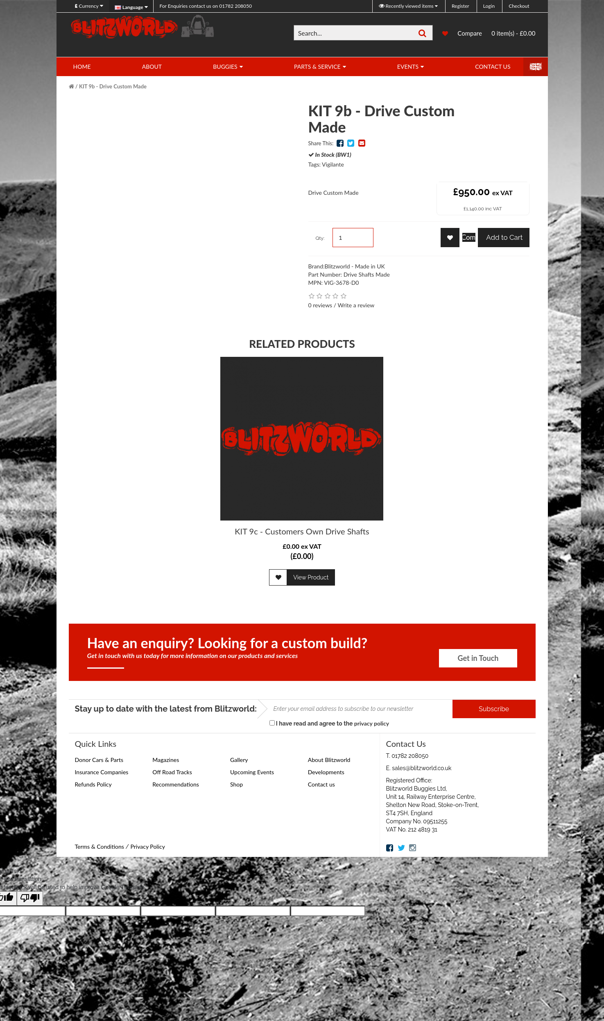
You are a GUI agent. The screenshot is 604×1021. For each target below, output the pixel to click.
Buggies (225, 66)
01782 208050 (206, 6)
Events (408, 66)
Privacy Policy (147, 846)
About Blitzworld (329, 759)
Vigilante (333, 164)
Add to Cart (503, 237)
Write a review (355, 305)
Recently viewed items (407, 6)
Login (489, 6)
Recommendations (175, 784)
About (152, 66)
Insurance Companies (102, 772)
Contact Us (492, 66)
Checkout (519, 6)
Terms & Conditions (99, 846)
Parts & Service (317, 66)
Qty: (320, 238)
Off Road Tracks (172, 772)
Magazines (165, 759)
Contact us (321, 784)
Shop (236, 784)
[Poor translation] (30, 898)
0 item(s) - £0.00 (513, 33)
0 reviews (320, 305)
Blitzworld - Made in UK (355, 266)
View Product (310, 577)
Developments (326, 772)
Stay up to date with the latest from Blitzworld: (166, 709)
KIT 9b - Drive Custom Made (113, 86)
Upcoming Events (252, 772)
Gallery (239, 759)
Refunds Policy (93, 784)
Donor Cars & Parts (99, 759)
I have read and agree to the (329, 723)
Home (82, 66)
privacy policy (371, 723)
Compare (469, 34)
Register (460, 6)
